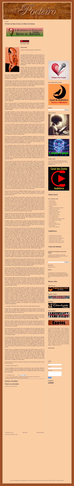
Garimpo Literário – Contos (16, 376)
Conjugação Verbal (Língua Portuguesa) (56, 207)
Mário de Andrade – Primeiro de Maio (33, 376)
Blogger (62, 480)
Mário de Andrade (24, 376)
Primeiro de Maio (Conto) (24, 377)
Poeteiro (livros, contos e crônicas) (55, 239)
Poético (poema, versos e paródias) (55, 236)
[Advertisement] (24, 422)
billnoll (54, 480)
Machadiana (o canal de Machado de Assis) (56, 242)
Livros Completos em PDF (53, 217)
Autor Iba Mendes (52, 200)
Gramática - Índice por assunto (54, 214)
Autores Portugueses (53, 204)
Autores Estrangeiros (53, 203)
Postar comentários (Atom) (12, 434)
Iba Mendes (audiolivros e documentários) (56, 238)
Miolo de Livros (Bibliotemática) (54, 224)
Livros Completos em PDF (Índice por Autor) (57, 218)
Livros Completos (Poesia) (53, 215)
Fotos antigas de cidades (53, 210)
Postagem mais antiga (40, 432)
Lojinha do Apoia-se (52, 222)
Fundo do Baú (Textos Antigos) (54, 211)
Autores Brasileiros (52, 202)
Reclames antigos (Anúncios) (54, 226)
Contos (11, 376)
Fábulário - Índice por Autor (54, 213)
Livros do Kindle (52, 221)
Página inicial (25, 432)
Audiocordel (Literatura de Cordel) (55, 235)
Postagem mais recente (9, 432)
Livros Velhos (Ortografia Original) (55, 219)
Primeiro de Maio (17, 377)
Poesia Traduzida (52, 225)
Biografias (51, 206)
